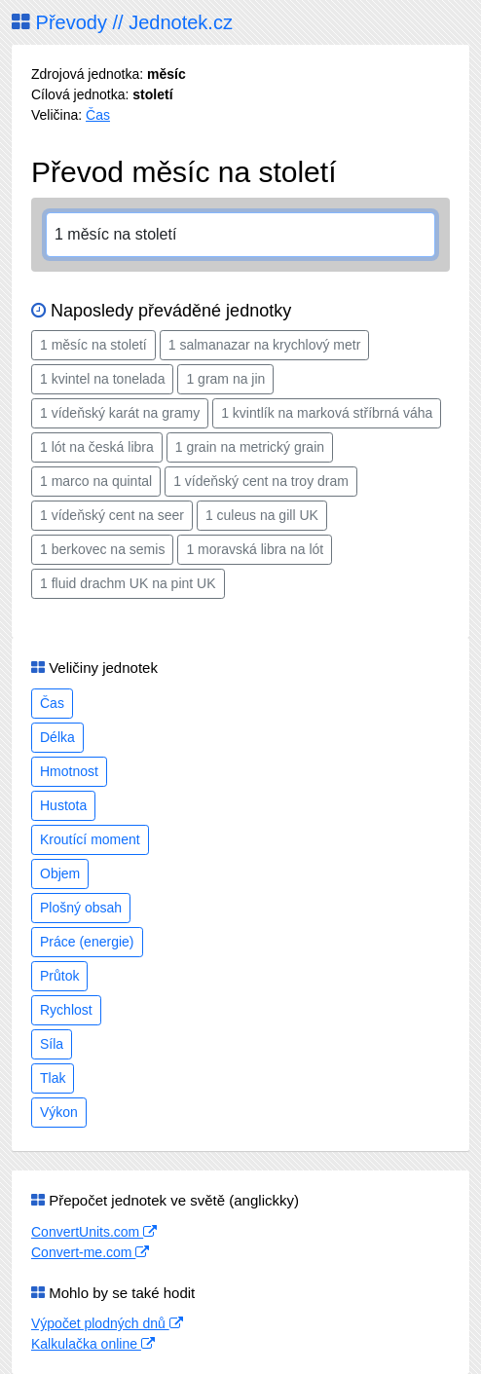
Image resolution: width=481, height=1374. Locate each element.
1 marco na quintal (96, 481)
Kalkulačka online (93, 1344)
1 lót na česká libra (97, 447)
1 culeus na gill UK (261, 515)
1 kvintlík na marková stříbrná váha (326, 413)
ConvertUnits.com (94, 1232)
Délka (57, 737)
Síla (51, 1044)
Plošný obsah (81, 907)
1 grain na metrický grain (249, 447)
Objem (60, 873)
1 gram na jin (225, 379)
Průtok (59, 976)
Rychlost (66, 1010)
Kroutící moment (90, 839)
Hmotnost (69, 771)
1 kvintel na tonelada (102, 379)
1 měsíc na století (93, 345)
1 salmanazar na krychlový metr (264, 345)
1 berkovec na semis (102, 549)
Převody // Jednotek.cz (122, 22)
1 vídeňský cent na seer (112, 515)
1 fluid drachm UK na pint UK (128, 583)
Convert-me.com (90, 1252)
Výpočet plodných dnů (107, 1323)
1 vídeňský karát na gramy (120, 413)
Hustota (63, 805)
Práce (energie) (87, 941)
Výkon (59, 1112)
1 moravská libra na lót (254, 549)
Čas (98, 115)
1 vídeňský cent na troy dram (261, 481)
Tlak (52, 1078)
